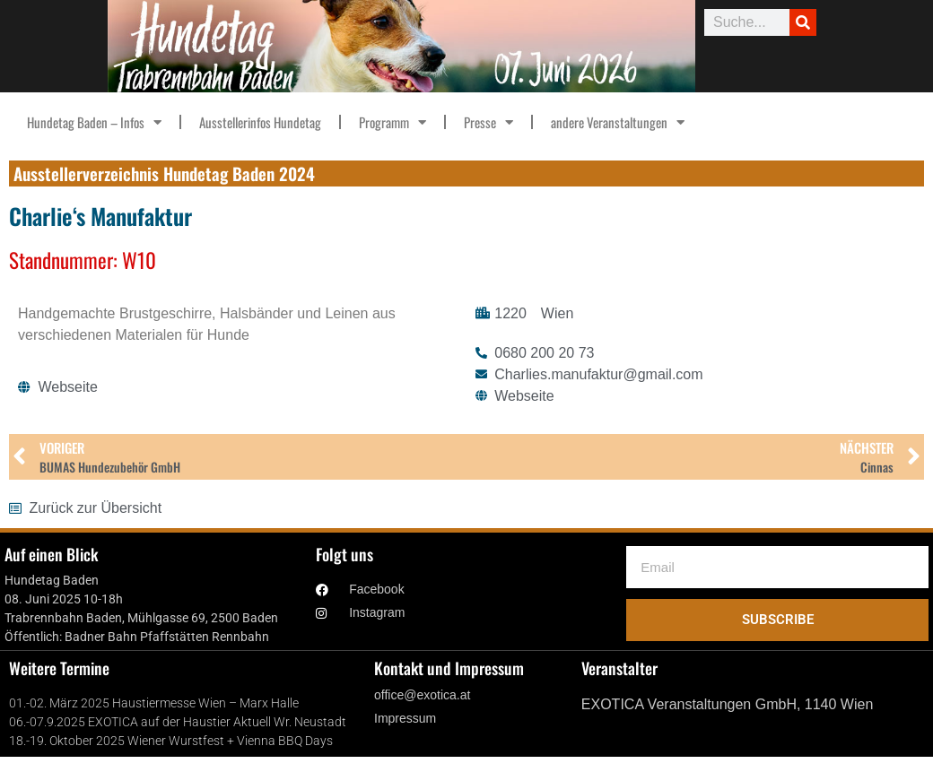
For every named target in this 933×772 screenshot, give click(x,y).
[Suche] (802, 22)
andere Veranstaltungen (617, 122)
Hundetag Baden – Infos (94, 122)
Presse (488, 122)
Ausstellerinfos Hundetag (260, 122)
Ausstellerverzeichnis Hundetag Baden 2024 (164, 173)
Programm (392, 122)
